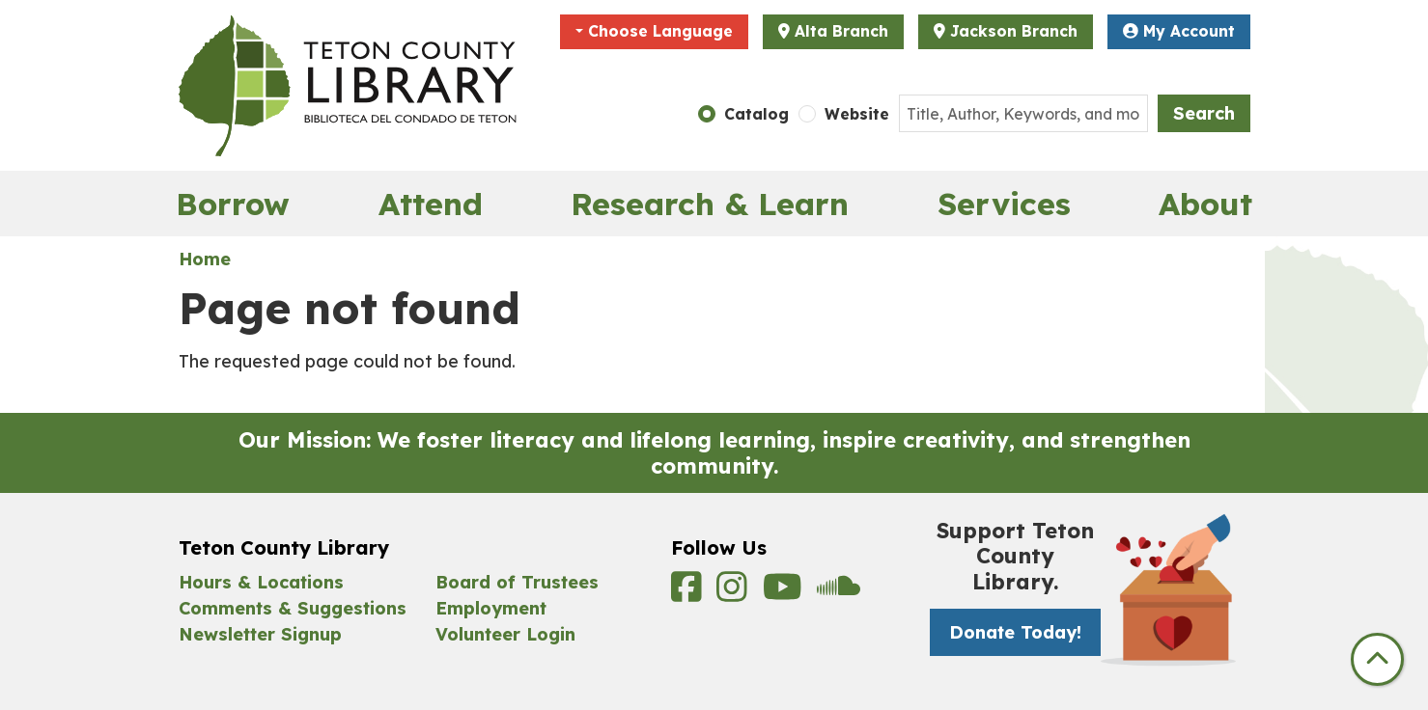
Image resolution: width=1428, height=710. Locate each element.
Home (205, 259)
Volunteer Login (505, 634)
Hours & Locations (261, 582)
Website (857, 113)
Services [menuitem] (1004, 203)
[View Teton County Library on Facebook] (689, 593)
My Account (1179, 31)
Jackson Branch (1014, 31)
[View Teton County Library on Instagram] (734, 593)
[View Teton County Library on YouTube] (785, 593)
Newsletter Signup (260, 634)
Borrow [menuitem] (233, 203)
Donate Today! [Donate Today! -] (1015, 632)
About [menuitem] (1205, 203)
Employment (490, 608)
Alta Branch (841, 31)
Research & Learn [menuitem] (710, 203)
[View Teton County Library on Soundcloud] (838, 593)
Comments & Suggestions (292, 608)
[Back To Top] (1377, 659)
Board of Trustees (517, 582)
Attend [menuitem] (430, 203)
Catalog (756, 113)
